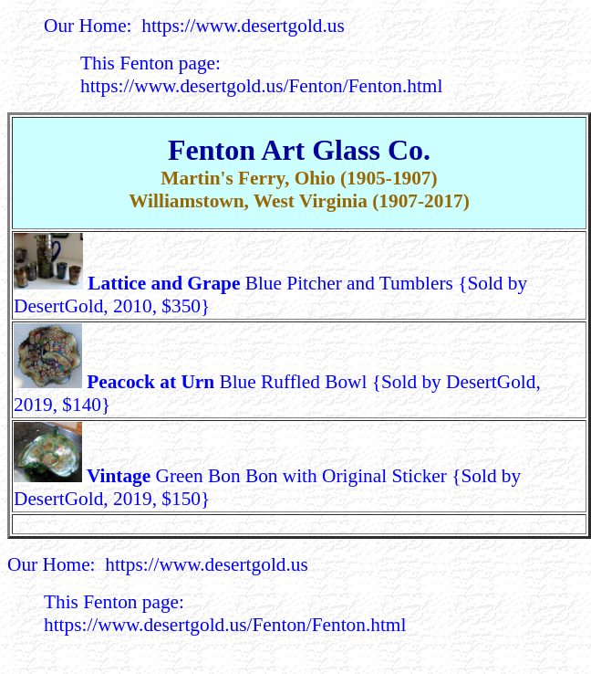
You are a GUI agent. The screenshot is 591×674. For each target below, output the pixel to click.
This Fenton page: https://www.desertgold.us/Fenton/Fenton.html (261, 74)
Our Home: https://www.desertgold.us (194, 26)
